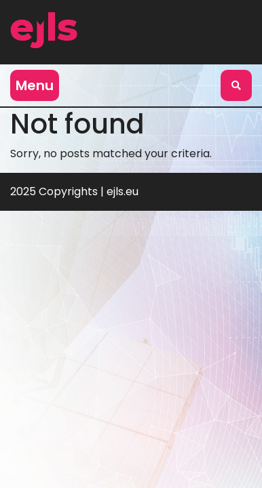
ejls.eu (122, 191)
